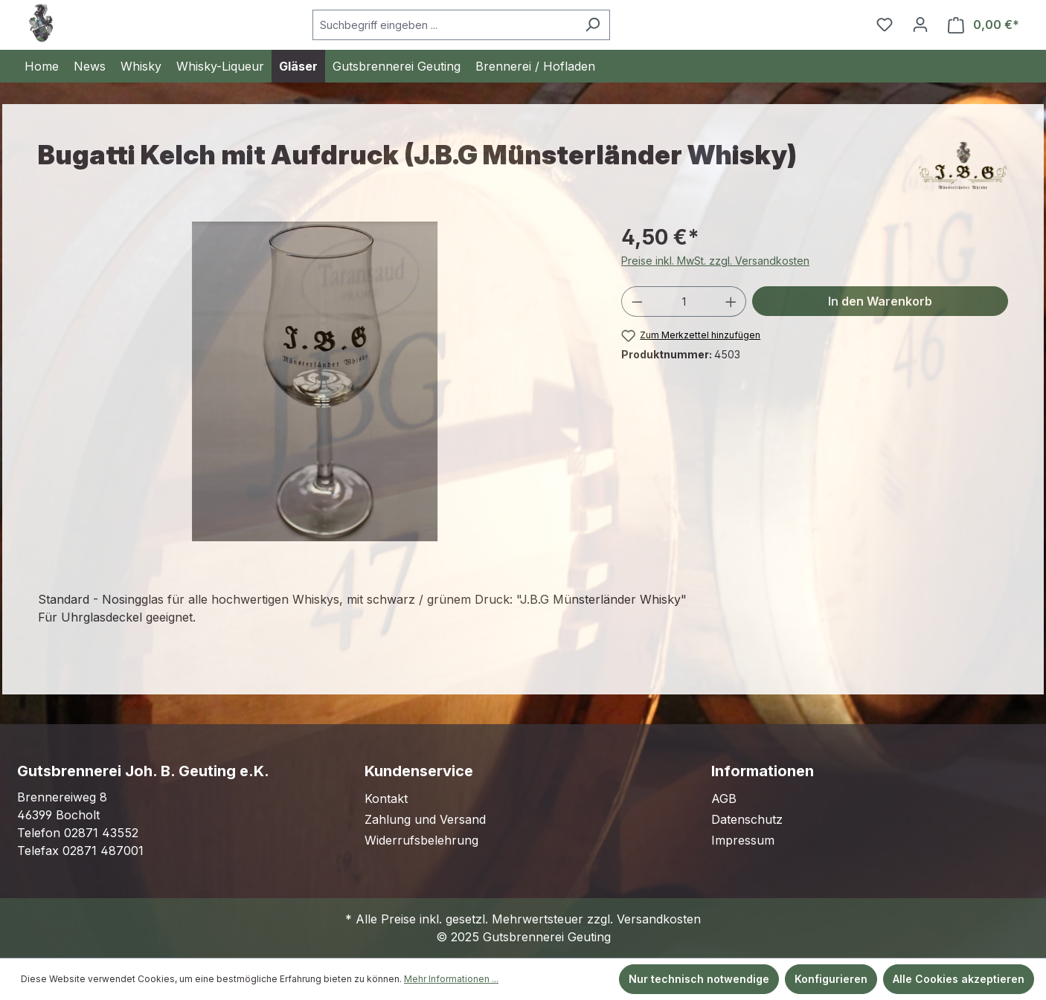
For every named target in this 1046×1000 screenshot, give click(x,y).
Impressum (742, 840)
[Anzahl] (684, 301)
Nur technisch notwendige (699, 978)
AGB (724, 798)
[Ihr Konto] (920, 24)
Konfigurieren (831, 978)
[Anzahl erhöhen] (731, 301)
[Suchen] (592, 25)
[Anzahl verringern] (636, 301)
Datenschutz (747, 819)
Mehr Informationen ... (451, 978)
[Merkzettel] (884, 24)
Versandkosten (659, 919)
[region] (314, 381)
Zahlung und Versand (425, 819)
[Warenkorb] (983, 25)
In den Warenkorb (880, 301)
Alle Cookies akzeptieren (958, 978)
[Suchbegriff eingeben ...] (444, 25)
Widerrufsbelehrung (421, 840)
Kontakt (386, 798)
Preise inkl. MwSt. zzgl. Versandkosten (715, 260)
